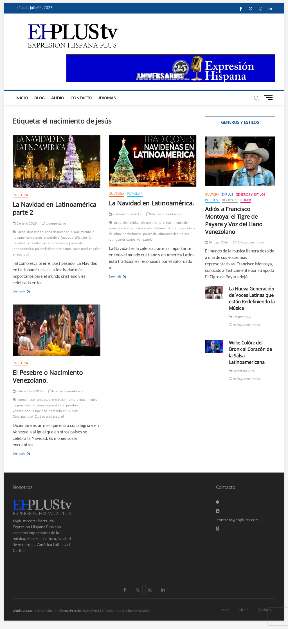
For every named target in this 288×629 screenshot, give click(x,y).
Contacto (81, 97)
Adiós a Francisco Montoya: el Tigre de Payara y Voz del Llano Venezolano (233, 220)
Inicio (21, 97)
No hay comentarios (163, 214)
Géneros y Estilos (251, 194)
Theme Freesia (70, 610)
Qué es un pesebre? (49, 416)
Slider (245, 200)
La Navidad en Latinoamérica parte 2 (54, 208)
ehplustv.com (24, 610)
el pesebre (51, 237)
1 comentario (54, 223)
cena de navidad (57, 232)
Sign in (243, 610)
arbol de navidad (31, 232)
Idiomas (107, 97)
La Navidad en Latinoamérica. (151, 203)
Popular (135, 193)
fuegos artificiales (74, 237)
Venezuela (144, 239)
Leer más (28, 292)
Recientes (230, 200)
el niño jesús (35, 405)
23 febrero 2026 (242, 371)
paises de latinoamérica (161, 234)
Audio (57, 97)
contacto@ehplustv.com (237, 519)
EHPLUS (227, 194)
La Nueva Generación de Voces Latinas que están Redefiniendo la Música (252, 298)
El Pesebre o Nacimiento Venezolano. (48, 376)
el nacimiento (81, 232)
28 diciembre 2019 (125, 214)
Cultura (20, 195)
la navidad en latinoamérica (47, 243)
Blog (39, 97)
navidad (27, 416)
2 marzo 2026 (240, 317)
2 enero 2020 (25, 223)
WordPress (91, 610)
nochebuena (132, 234)
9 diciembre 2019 (28, 391)
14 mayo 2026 (216, 242)
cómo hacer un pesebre (36, 399)
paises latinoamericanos (53, 249)
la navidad (125, 228)
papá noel (80, 249)
